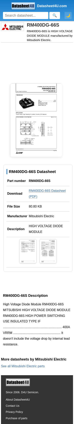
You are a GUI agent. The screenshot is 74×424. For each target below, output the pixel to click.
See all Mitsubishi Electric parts (23, 366)
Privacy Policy (14, 411)
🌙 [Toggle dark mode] (68, 15)
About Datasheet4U (18, 399)
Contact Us (12, 405)
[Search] (25, 15)
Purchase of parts (16, 418)
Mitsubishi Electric (41, 216)
